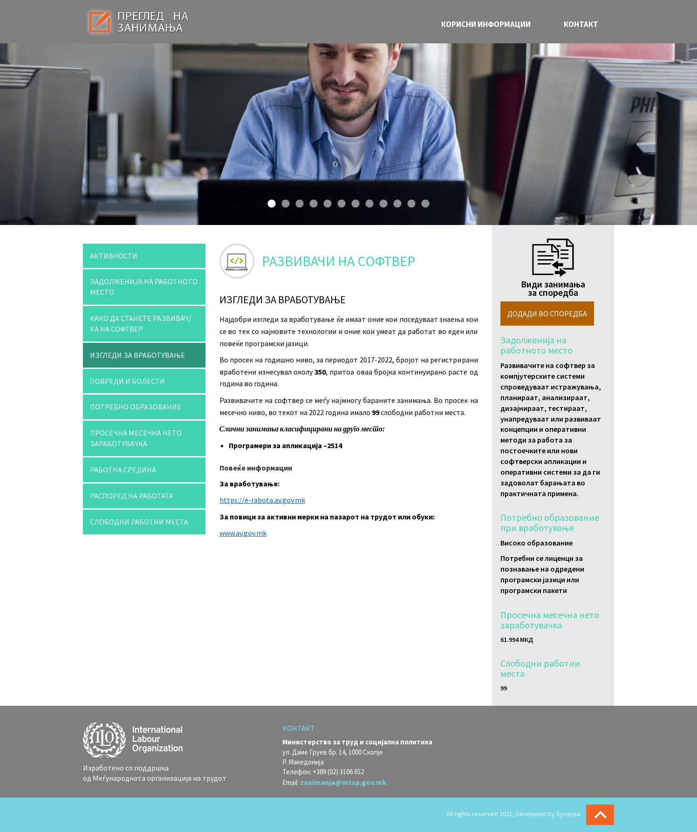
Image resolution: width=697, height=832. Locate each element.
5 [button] (325, 201)
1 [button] (269, 201)
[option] (348, 134)
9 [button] (381, 201)
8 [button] (367, 201)
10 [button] (395, 201)
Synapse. (569, 814)
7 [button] (353, 201)
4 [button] (311, 201)
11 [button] (409, 201)
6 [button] (339, 201)
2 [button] (283, 201)
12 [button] (423, 201)
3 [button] (297, 201)
